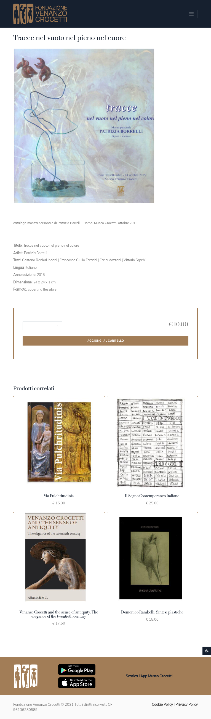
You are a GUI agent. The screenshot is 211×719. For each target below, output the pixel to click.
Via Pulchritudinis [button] (59, 496)
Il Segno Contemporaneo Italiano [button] (152, 496)
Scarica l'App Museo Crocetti (149, 676)
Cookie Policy (162, 704)
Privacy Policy (186, 704)
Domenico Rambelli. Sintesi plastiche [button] (152, 612)
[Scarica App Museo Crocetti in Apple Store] (76, 682)
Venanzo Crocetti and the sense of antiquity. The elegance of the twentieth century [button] (59, 614)
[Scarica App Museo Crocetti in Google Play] (76, 669)
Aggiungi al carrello (105, 341)
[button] (84, 126)
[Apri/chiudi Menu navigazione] (191, 14)
